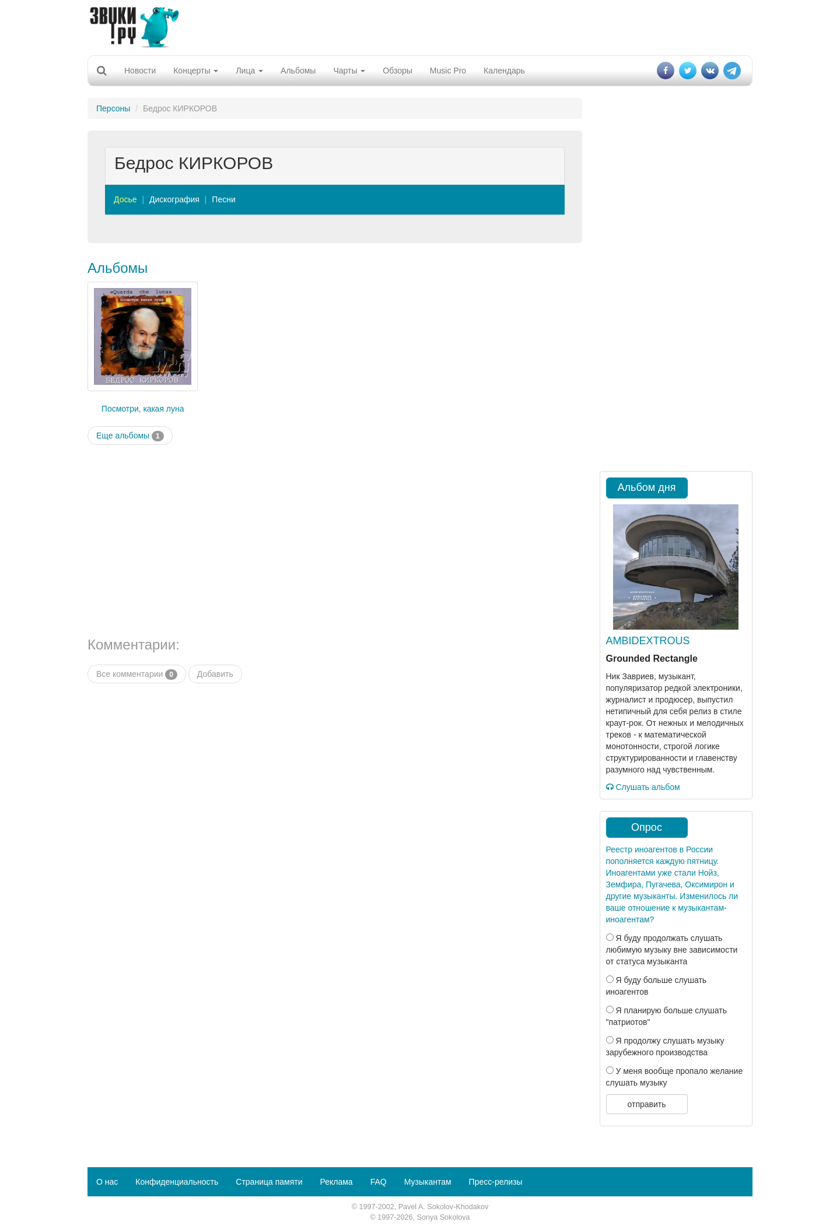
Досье (125, 199)
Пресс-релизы (496, 1181)
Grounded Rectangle (652, 658)
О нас (107, 1181)
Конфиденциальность (176, 1181)
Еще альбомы (130, 436)
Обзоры (397, 70)
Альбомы (298, 70)
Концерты (195, 70)
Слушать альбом (643, 787)
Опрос (646, 827)
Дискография (174, 199)
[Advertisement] (420, 26)
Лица (249, 70)
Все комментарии (136, 674)
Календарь (504, 70)
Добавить (215, 674)
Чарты (349, 70)
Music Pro (448, 70)
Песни (223, 199)
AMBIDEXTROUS (648, 641)
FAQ (378, 1181)
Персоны (113, 108)
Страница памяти (269, 1181)
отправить (646, 1104)
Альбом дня (647, 487)
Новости (140, 70)
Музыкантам (428, 1181)
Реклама (336, 1181)
